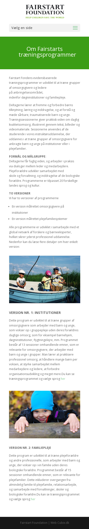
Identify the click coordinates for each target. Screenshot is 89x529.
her (63, 379)
